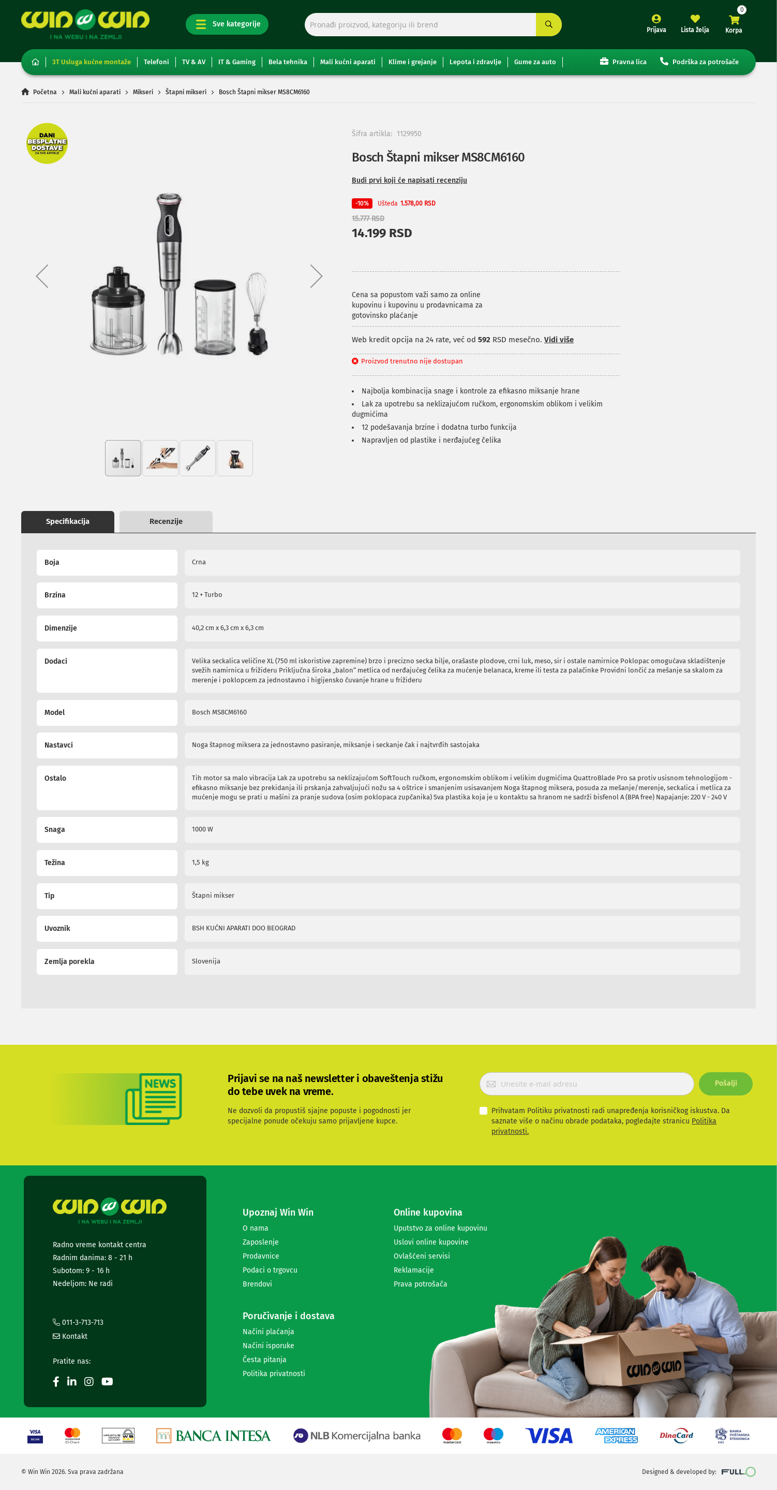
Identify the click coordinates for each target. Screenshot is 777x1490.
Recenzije (166, 521)
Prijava (656, 30)
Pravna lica (623, 61)
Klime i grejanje (412, 62)
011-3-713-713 (78, 1322)
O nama (255, 1228)
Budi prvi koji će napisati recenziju (409, 180)
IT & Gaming (237, 62)
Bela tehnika (287, 62)
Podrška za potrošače (699, 61)
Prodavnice (261, 1256)
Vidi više (559, 339)
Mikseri (143, 92)
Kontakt (70, 1336)
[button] (42, 276)
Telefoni (156, 62)
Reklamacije (414, 1270)
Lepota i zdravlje (475, 62)
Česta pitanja (265, 1359)
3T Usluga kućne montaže (91, 62)
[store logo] (85, 24)
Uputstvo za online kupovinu (440, 1228)
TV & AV (193, 62)
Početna (45, 92)
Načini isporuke (268, 1345)
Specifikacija (67, 521)
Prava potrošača (420, 1284)
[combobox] (433, 24)
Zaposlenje (261, 1242)
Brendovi (257, 1284)
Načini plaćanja (268, 1331)
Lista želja (695, 30)
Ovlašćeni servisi (422, 1256)
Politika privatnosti (274, 1373)
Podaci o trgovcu (270, 1270)
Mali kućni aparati (348, 62)
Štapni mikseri (186, 92)
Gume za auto (535, 62)
